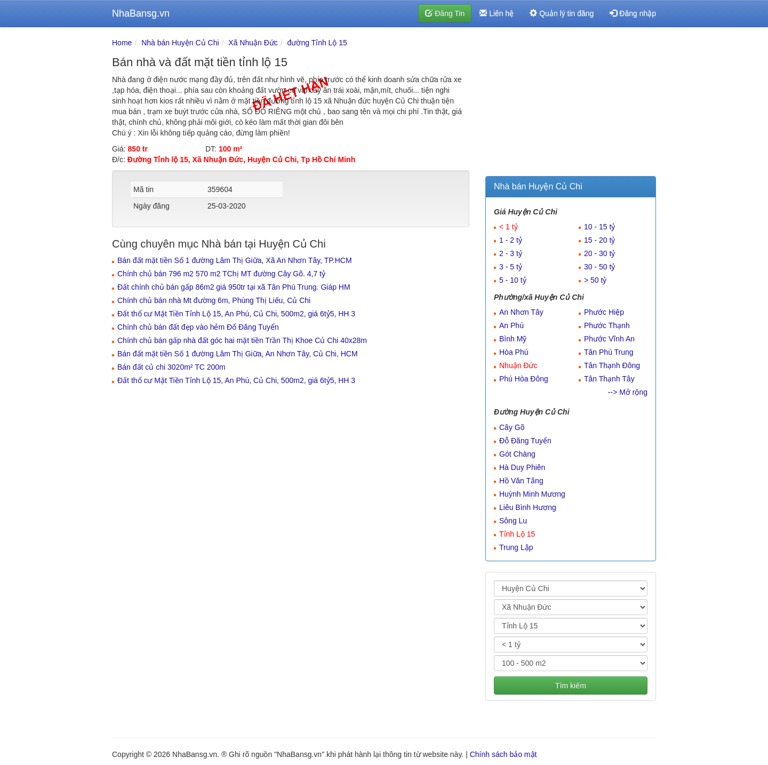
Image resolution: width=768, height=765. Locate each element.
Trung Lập (516, 547)
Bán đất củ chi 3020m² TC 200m (171, 367)
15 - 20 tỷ (599, 240)
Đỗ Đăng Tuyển (525, 440)
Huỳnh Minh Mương (532, 494)
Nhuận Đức (518, 365)
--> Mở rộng (627, 392)
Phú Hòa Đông (523, 378)
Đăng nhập (633, 13)
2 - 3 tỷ (510, 253)
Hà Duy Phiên (522, 467)
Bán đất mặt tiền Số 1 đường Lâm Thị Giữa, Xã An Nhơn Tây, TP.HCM (234, 260)
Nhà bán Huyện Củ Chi (180, 42)
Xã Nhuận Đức (252, 42)
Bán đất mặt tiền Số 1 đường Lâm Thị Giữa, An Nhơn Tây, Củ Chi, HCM (237, 353)
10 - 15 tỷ (599, 226)
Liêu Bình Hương (527, 507)
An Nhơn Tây (521, 312)
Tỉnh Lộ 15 (517, 534)
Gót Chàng (517, 454)
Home (122, 42)
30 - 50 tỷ (599, 266)
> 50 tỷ (595, 280)
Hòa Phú (513, 352)
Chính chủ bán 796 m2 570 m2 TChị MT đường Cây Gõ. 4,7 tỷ (221, 273)
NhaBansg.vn (141, 13)
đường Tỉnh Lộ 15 (317, 42)
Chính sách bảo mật (503, 754)
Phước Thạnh (607, 325)
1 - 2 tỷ (510, 240)
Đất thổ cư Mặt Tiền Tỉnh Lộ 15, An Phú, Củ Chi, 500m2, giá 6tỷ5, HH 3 (236, 313)
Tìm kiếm (570, 685)
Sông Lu (513, 520)
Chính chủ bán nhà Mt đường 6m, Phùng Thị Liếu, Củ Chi (213, 300)
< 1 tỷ (508, 226)
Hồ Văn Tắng (521, 480)
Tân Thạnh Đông (612, 365)
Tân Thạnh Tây (609, 378)
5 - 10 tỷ (512, 280)
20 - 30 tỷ (599, 253)
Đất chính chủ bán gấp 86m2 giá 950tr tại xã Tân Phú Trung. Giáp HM (233, 287)
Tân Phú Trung (609, 352)
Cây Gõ (511, 427)
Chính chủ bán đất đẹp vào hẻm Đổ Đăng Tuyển (198, 327)
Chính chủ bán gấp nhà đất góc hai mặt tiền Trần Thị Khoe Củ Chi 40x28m (242, 340)
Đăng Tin (445, 13)
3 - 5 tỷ (510, 266)
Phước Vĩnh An (609, 338)
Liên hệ (496, 13)
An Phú (511, 325)
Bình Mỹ (512, 338)
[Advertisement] (570, 104)
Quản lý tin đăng (562, 13)
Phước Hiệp (604, 312)
